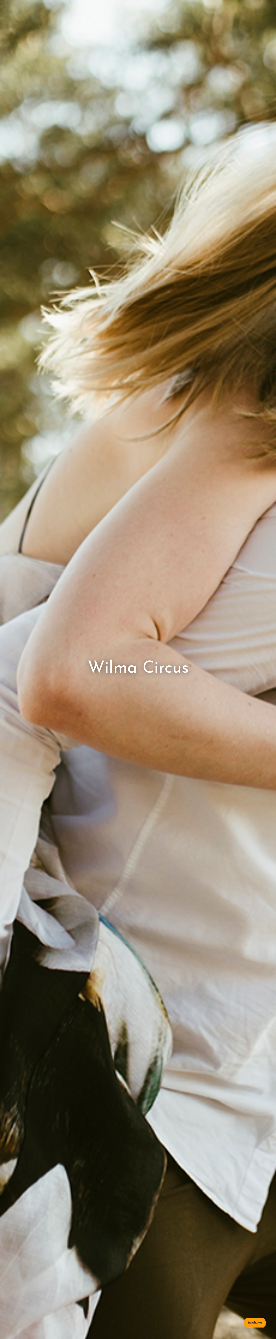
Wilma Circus (138, 668)
